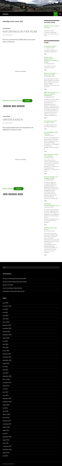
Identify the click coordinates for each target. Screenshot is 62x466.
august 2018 (6, 405)
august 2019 (6, 385)
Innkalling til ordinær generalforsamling (13, 291)
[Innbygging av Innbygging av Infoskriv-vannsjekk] (21, 159)
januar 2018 (6, 417)
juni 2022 (5, 341)
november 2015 (7, 446)
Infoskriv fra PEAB (8, 285)
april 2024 (5, 303)
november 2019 (7, 382)
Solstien (5, 14)
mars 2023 (5, 318)
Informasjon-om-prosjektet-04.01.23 (12, 100)
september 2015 (7, 449)
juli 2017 (5, 433)
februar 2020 (6, 379)
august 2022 (6, 338)
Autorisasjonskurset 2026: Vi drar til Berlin (51, 155)
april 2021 (5, 369)
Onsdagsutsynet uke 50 (50, 121)
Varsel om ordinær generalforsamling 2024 (14, 278)
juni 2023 (5, 309)
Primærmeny (60, 14)
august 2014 (6, 452)
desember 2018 (7, 398)
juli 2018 (5, 408)
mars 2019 (5, 395)
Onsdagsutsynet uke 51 (50, 46)
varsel (20, 194)
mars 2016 (5, 443)
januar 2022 (6, 350)
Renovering (21, 106)
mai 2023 (5, 312)
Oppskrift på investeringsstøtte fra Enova (51, 204)
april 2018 (5, 411)
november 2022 (7, 328)
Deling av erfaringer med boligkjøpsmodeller (51, 177)
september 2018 (7, 401)
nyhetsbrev (7, 106)
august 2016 (6, 440)
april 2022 (5, 344)
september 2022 (7, 334)
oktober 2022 (6, 331)
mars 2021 (5, 373)
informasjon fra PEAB (20, 31)
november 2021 (7, 357)
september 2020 (7, 376)
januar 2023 (6, 322)
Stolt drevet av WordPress (9, 463)
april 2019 (5, 392)
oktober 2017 (6, 427)
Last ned (27, 100)
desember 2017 (7, 420)
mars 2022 (5, 347)
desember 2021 (7, 354)
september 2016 (7, 436)
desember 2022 (7, 325)
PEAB (14, 106)
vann (5, 194)
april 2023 (5, 315)
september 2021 (7, 360)
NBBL (47, 42)
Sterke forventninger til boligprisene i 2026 (50, 74)
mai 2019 (5, 389)
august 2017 (6, 430)
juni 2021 (5, 366)
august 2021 (6, 363)
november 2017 (7, 424)
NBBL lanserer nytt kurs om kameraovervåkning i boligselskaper (51, 94)
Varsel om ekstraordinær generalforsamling (14, 281)
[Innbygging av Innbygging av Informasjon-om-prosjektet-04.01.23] (21, 71)
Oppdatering (6, 28)
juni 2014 (5, 456)
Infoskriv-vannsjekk (8, 188)
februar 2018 (6, 414)
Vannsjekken (13, 119)
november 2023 (7, 306)
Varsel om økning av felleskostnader (12, 288)
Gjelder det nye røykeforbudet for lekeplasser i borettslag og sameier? (51, 59)
